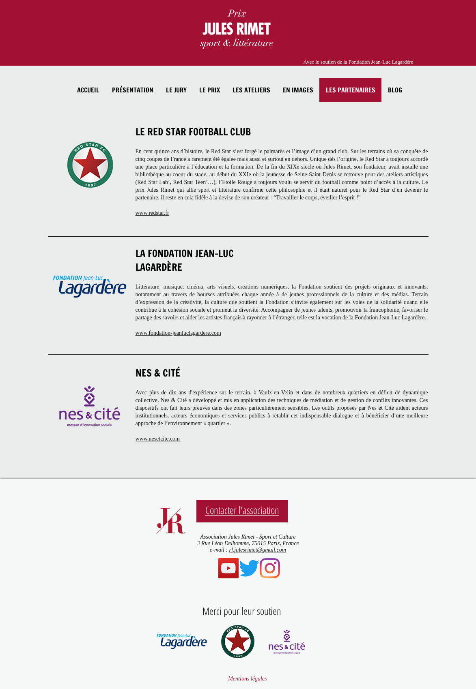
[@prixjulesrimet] (270, 568)
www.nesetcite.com (158, 439)
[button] (132, 90)
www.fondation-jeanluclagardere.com (178, 333)
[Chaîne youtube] (228, 568)
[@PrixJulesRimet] (249, 568)
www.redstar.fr (152, 213)
